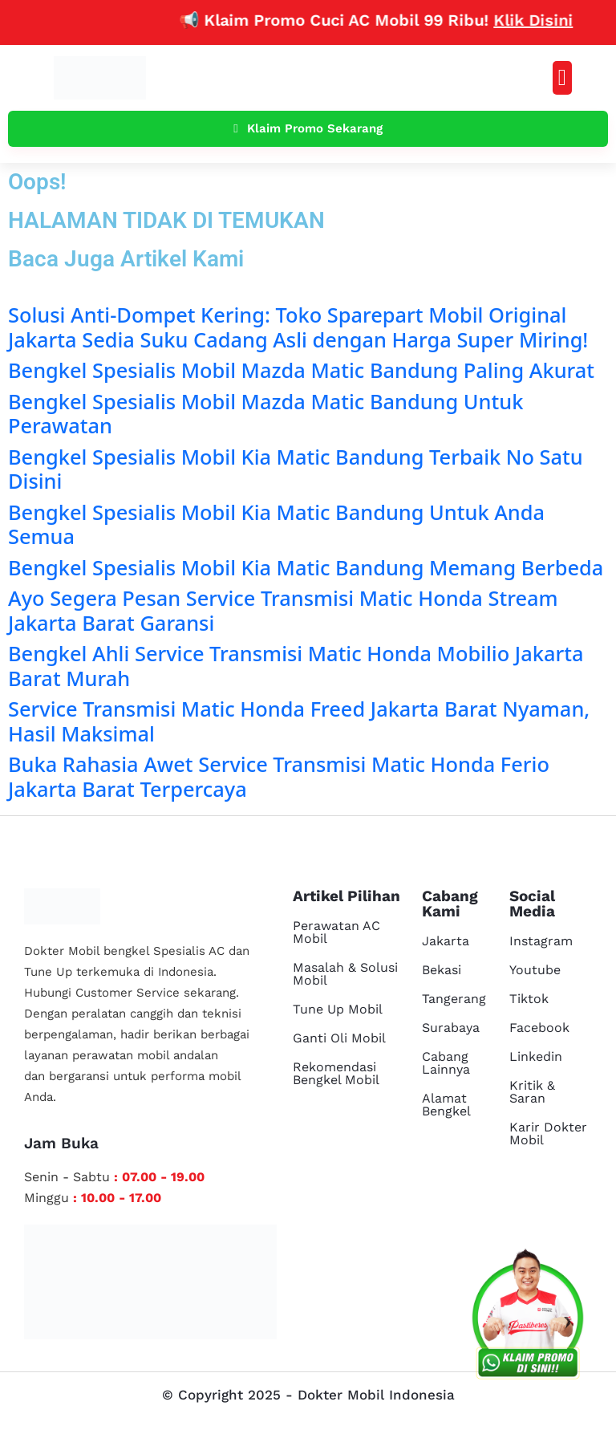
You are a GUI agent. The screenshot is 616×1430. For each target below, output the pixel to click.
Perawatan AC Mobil (336, 932)
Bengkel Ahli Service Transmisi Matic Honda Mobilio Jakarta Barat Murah (295, 665)
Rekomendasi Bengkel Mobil (336, 1073)
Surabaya (451, 1027)
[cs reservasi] (528, 1317)
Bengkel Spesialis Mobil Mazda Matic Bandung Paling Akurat (301, 370)
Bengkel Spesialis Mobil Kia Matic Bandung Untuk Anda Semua (276, 524)
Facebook (539, 1027)
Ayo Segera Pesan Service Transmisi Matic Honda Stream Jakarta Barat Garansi (283, 610)
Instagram (541, 941)
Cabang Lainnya (446, 1063)
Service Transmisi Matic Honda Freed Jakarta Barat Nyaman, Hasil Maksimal (299, 720)
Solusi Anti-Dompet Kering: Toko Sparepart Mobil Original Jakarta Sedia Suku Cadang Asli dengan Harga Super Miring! (298, 326)
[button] (562, 78)
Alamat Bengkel (446, 1105)
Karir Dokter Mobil (548, 1133)
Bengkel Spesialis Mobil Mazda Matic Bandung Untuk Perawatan (265, 413)
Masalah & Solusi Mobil (345, 974)
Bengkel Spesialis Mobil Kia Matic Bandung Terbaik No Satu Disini (295, 468)
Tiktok (529, 998)
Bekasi (441, 969)
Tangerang (454, 998)
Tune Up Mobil (338, 1009)
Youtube (535, 969)
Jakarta (445, 941)
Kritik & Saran (532, 1092)
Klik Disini (546, 20)
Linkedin (535, 1056)
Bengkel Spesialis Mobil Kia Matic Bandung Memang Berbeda (305, 567)
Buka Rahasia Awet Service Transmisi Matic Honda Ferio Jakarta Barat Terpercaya (278, 776)
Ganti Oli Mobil (339, 1038)
